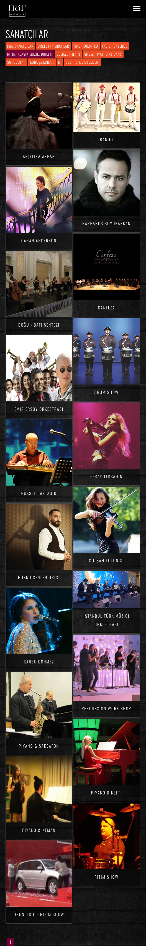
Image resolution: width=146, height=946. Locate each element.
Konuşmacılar (42, 62)
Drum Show (106, 392)
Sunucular (16, 62)
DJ (60, 62)
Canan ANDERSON (39, 240)
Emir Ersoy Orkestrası (38, 409)
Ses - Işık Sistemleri (82, 62)
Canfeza (106, 307)
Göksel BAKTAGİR (39, 493)
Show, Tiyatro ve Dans (103, 54)
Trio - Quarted (85, 46)
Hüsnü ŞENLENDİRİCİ (39, 577)
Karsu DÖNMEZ (39, 661)
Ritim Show (106, 877)
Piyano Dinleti (106, 792)
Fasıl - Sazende (114, 46)
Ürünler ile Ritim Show (39, 914)
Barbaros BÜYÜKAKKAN (106, 223)
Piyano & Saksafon (39, 746)
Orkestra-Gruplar (53, 46)
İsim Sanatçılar (20, 46)
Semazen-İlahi (68, 54)
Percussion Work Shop (106, 708)
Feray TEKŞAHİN (106, 476)
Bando (106, 139)
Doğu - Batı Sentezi (39, 325)
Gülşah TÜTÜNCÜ (106, 560)
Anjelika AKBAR (39, 156)
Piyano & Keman (39, 830)
